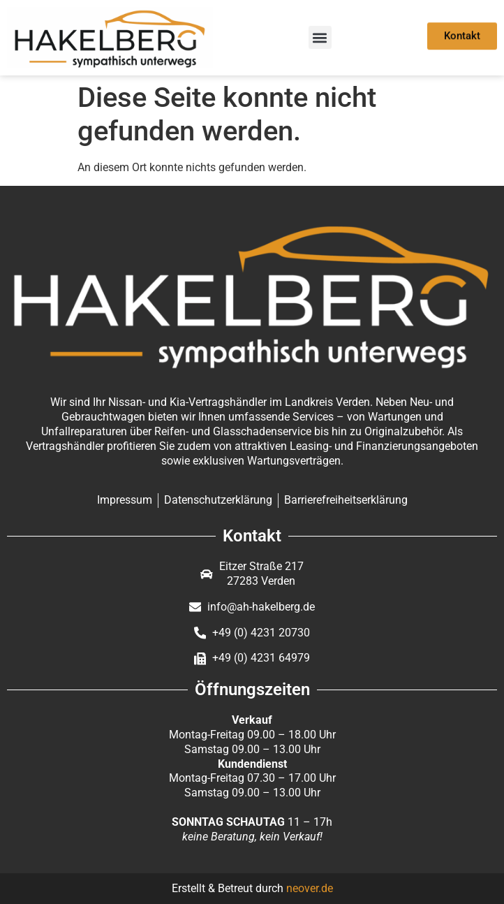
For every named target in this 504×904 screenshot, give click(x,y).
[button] (320, 37)
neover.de (309, 888)
